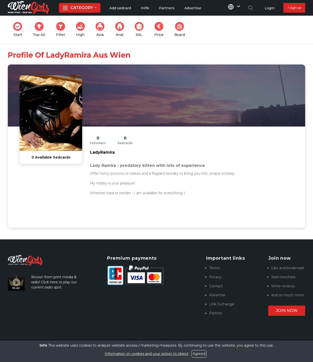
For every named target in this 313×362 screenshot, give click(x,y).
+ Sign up (294, 8)
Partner (215, 313)
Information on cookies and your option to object (147, 353)
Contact (216, 286)
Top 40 (40, 29)
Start (19, 29)
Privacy (215, 277)
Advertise (217, 295)
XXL (140, 29)
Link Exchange (221, 304)
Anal (121, 29)
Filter (62, 29)
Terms (214, 268)
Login (270, 8)
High (82, 29)
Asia (101, 29)
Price (160, 29)
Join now (287, 310)
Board (181, 29)
